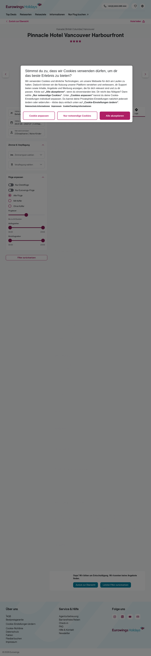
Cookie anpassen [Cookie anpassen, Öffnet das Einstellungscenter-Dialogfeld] (39, 116)
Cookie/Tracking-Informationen (77, 106)
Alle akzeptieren (115, 116)
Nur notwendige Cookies (77, 116)
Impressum (56, 106)
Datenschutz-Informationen (37, 106)
